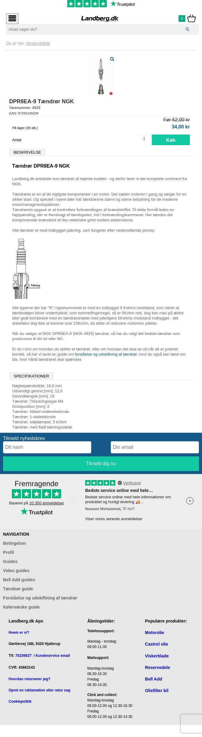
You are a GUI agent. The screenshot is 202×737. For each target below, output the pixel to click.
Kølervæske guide (21, 607)
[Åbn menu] (12, 18)
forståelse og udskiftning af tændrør (106, 354)
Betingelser (14, 543)
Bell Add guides (19, 579)
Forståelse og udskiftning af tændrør (40, 597)
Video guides (16, 570)
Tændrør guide (18, 588)
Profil (8, 552)
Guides (10, 561)
